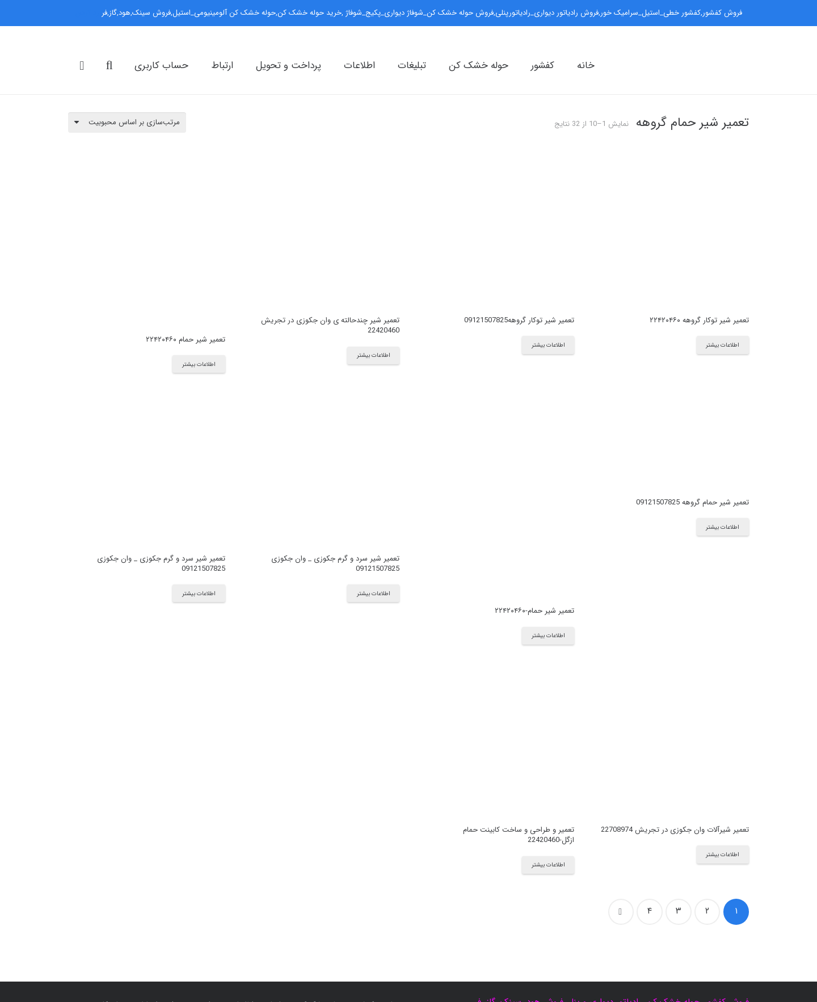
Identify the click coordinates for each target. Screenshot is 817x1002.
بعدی (621, 912)
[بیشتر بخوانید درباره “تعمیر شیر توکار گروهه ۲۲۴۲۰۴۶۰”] (723, 344)
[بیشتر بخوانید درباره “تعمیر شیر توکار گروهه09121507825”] (548, 344)
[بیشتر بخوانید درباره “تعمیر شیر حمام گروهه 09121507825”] (723, 527)
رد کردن (87, 13)
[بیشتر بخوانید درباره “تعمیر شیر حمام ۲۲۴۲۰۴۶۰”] (198, 364)
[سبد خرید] (81, 65)
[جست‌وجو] (109, 65)
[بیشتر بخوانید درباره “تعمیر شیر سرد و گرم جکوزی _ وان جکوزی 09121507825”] (373, 593)
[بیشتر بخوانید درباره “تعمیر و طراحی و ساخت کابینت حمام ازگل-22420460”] (548, 865)
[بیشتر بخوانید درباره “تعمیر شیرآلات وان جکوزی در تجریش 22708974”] (723, 854)
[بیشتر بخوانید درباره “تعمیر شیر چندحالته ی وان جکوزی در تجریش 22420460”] (373, 355)
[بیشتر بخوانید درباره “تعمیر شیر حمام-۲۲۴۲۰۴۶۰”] (548, 636)
